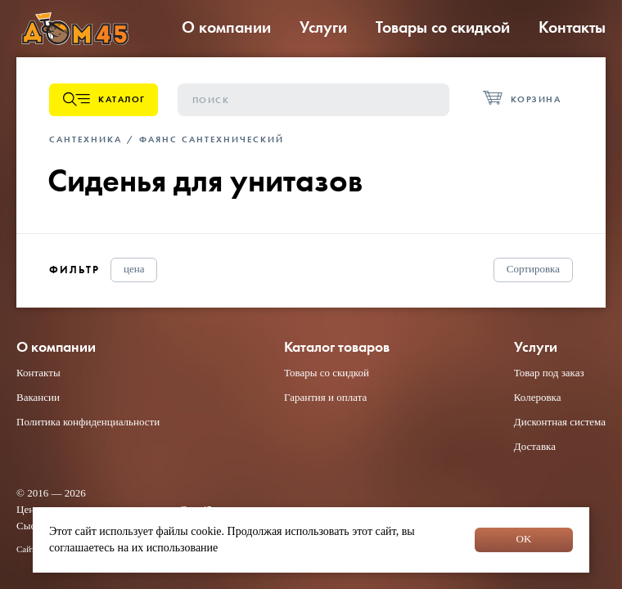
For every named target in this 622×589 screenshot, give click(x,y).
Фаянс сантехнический (211, 139)
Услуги (323, 27)
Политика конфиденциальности (88, 422)
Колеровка (537, 397)
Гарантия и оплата (325, 397)
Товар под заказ (549, 372)
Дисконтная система (560, 422)
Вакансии (38, 397)
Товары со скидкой (443, 27)
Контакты (572, 27)
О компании (226, 27)
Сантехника (85, 139)
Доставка (535, 446)
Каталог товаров (337, 347)
